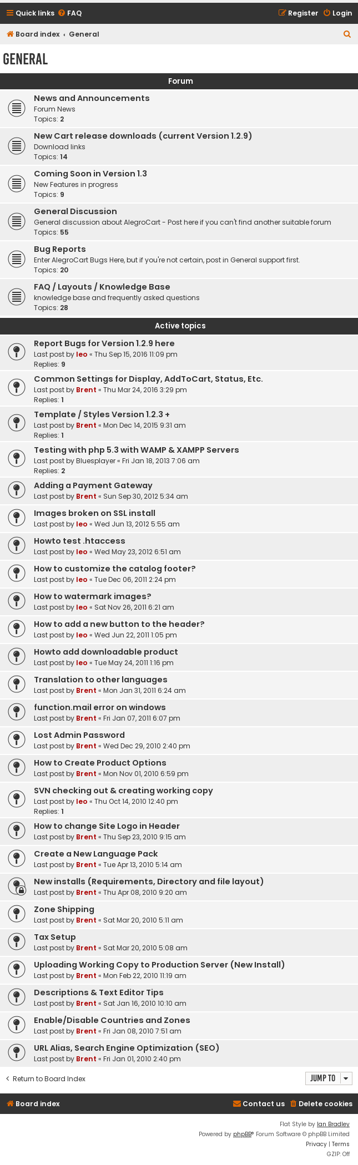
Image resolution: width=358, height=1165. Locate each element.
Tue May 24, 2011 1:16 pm (134, 662)
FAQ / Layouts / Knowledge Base (102, 286)
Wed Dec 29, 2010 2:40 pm (146, 746)
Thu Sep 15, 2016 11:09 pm (136, 354)
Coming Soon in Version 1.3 (90, 173)
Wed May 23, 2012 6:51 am (137, 551)
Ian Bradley (333, 1124)
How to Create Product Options (100, 762)
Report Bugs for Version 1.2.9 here (104, 343)
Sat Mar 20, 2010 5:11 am (143, 920)
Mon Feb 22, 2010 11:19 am (144, 975)
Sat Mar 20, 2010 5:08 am (145, 948)
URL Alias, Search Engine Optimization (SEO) (127, 1047)
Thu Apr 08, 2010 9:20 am (145, 892)
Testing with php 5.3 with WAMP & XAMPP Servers (136, 449)
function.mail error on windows (100, 707)
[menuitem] (69, 13)
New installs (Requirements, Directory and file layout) (149, 881)
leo (82, 354)
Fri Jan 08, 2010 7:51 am (142, 1031)
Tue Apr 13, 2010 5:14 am (142, 864)
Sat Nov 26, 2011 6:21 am (134, 607)
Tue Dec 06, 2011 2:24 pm (135, 579)
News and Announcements (92, 98)
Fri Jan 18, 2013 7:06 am (161, 460)
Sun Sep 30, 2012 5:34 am (145, 496)
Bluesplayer (95, 460)
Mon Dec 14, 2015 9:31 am (144, 425)
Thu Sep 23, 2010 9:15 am (144, 837)
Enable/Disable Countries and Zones (112, 1020)
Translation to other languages (101, 679)
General (25, 59)
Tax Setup (55, 937)
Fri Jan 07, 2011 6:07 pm (141, 718)
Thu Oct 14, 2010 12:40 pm (136, 801)
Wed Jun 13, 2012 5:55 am (137, 524)
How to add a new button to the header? (119, 624)
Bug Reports (60, 249)
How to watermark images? (93, 596)
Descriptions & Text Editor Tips (99, 992)
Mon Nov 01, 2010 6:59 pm (146, 773)
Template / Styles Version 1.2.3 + (102, 414)
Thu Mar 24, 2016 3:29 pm (145, 389)
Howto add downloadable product (106, 651)
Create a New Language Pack (96, 853)
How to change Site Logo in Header (107, 826)
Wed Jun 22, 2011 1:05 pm (135, 635)
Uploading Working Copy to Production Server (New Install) (159, 964)
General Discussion (75, 211)
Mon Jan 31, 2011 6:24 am (144, 690)
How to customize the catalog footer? (115, 568)
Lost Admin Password (79, 735)
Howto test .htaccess (79, 540)
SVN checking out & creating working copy (123, 790)
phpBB (242, 1134)
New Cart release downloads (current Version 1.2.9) (143, 135)
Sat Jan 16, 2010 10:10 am (144, 1003)
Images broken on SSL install (94, 513)
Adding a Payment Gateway (93, 485)
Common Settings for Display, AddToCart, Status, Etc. (148, 378)
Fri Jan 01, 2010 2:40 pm (142, 1058)
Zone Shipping (64, 909)
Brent (86, 389)
